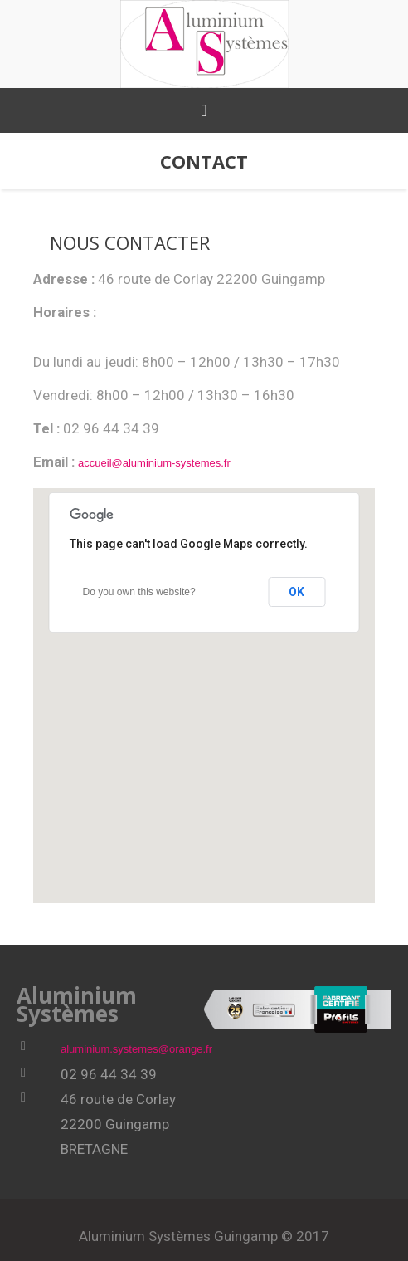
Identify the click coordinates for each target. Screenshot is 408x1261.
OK (296, 592)
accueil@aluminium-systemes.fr (154, 463)
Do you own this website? (138, 592)
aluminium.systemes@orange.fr (136, 1049)
